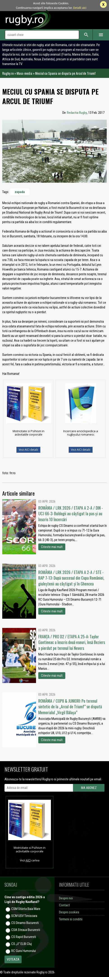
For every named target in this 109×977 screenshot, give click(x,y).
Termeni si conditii (70, 919)
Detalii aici (79, 8)
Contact (64, 905)
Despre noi (66, 898)
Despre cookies (69, 912)
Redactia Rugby (77, 113)
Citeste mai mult (52, 547)
